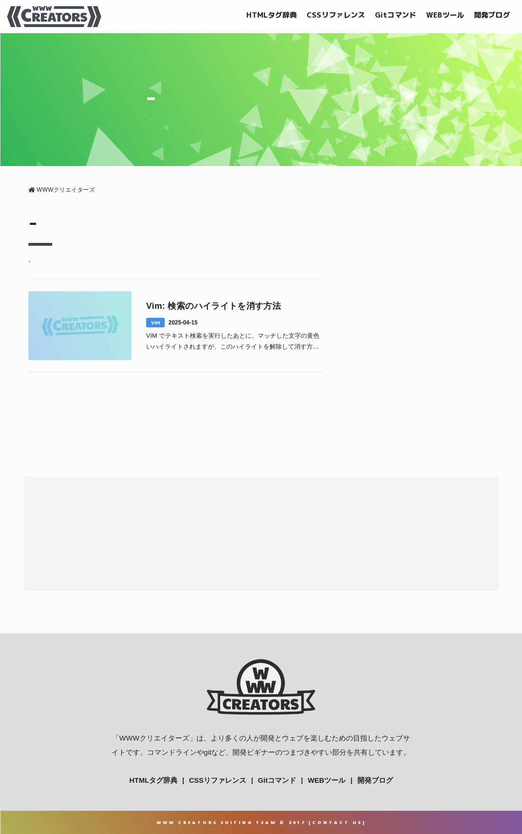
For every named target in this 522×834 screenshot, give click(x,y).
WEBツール (445, 15)
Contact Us (337, 822)
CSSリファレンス (336, 15)
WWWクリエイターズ (154, 738)
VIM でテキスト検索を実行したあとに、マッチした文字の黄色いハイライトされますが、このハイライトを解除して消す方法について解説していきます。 (232, 342)
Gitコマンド (396, 15)
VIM (155, 322)
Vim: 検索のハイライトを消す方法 (213, 306)
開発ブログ (492, 15)
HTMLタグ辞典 (271, 15)
